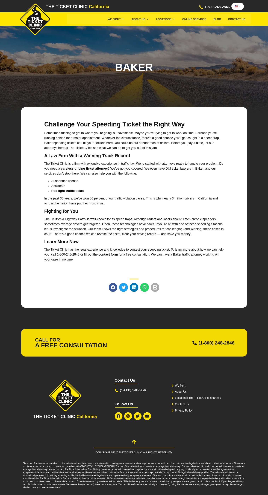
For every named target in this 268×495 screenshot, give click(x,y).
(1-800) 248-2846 (213, 343)
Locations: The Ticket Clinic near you (199, 398)
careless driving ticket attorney (84, 168)
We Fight (116, 19)
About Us (140, 19)
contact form (109, 254)
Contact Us (236, 19)
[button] (113, 287)
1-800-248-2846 (217, 7)
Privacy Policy (184, 410)
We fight (180, 385)
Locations (165, 19)
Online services (194, 19)
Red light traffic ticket (67, 191)
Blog (217, 19)
